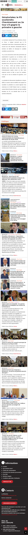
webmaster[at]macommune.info (9, 514)
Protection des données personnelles (12, 472)
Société (19, 202)
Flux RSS (5, 474)
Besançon (13, 154)
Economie (11, 175)
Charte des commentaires (9, 470)
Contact (5, 466)
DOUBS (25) (13, 211)
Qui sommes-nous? (8, 468)
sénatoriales (5, 100)
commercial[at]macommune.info (9, 499)
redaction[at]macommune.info (9, 495)
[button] (24, 1)
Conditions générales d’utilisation (11, 478)
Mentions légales (7, 476)
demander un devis (9, 503)
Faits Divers (11, 234)
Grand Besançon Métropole (10, 135)
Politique (5, 14)
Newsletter (7, 481)
